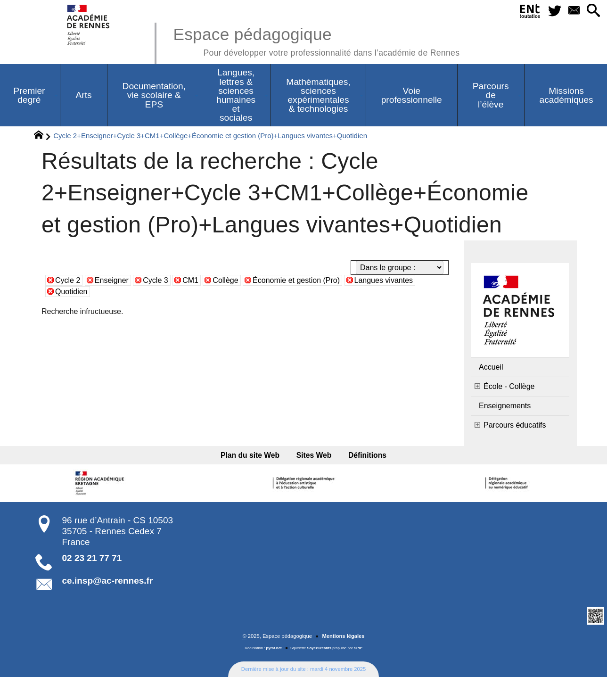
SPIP (358, 648)
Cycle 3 (155, 280)
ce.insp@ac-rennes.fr (107, 581)
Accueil (491, 367)
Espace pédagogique (316, 40)
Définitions (367, 455)
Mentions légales (343, 636)
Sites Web (314, 455)
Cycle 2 (67, 280)
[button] (593, 11)
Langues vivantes (383, 280)
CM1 (190, 280)
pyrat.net (274, 648)
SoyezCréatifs (319, 648)
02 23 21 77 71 (92, 558)
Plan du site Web (250, 455)
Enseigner (112, 280)
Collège (225, 280)
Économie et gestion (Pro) (296, 280)
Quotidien (71, 292)
